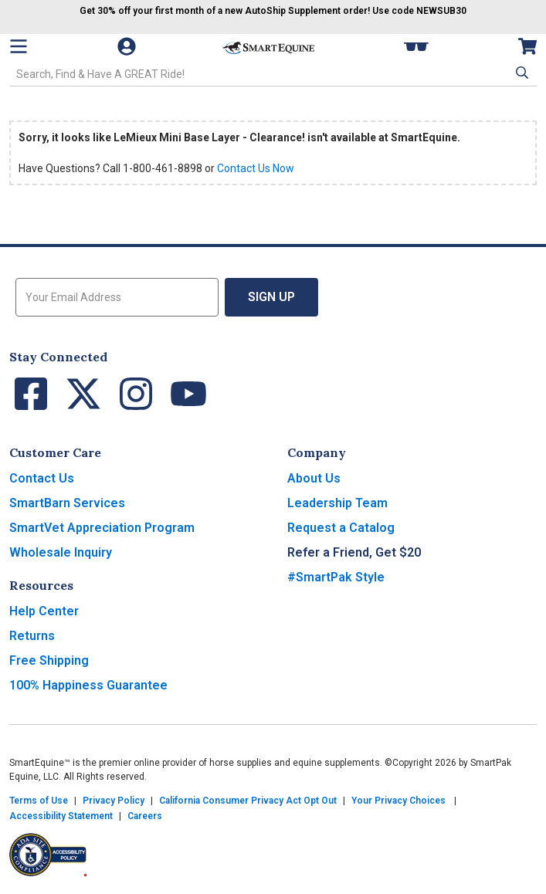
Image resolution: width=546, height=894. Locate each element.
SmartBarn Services (67, 503)
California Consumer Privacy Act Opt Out (248, 800)
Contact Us (41, 478)
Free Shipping (49, 660)
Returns (32, 635)
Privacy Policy (113, 800)
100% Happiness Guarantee (88, 685)
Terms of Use (38, 800)
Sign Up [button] (271, 297)
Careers (144, 816)
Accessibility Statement (61, 816)
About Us (314, 478)
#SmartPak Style (336, 577)
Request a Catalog (341, 527)
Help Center (44, 611)
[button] (520, 72)
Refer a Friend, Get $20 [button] (354, 552)
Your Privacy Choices (398, 800)
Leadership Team (337, 503)
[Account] (128, 46)
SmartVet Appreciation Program (102, 527)
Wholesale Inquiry (60, 552)
